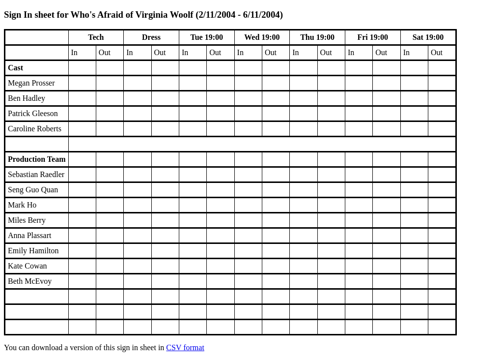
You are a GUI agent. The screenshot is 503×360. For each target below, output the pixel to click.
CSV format (185, 347)
